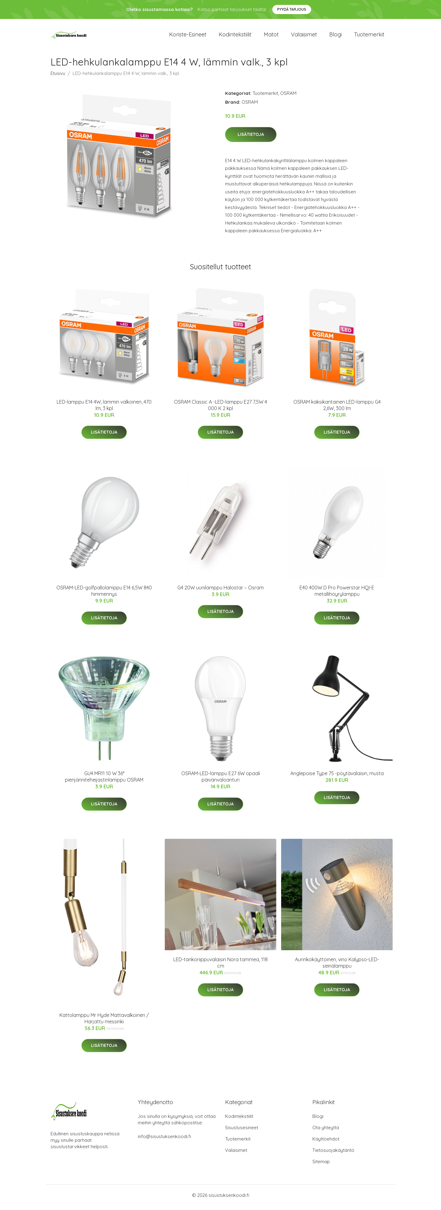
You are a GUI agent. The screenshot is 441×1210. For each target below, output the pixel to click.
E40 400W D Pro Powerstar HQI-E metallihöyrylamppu (337, 595)
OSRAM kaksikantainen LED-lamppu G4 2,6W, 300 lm (337, 409)
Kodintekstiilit (235, 36)
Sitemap (321, 1166)
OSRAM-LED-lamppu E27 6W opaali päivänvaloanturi (220, 781)
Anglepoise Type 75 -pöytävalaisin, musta (337, 778)
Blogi (335, 36)
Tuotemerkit (369, 36)
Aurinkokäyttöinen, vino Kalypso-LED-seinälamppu (337, 967)
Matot (271, 36)
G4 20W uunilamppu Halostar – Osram (220, 592)
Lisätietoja (251, 138)
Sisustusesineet (241, 1132)
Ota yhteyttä (325, 1132)
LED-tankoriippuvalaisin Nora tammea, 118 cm (220, 967)
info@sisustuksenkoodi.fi (164, 1141)
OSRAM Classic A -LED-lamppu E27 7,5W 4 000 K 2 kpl (220, 409)
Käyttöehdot (325, 1143)
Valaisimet (304, 36)
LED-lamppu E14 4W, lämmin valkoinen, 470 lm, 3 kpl (104, 409)
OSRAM (288, 97)
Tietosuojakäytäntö (333, 1154)
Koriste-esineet (187, 36)
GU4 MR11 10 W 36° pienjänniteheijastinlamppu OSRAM (104, 781)
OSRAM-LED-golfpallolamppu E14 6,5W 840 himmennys (104, 595)
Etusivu (58, 77)
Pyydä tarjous (291, 9)
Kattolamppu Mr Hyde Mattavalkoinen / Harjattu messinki (104, 1022)
